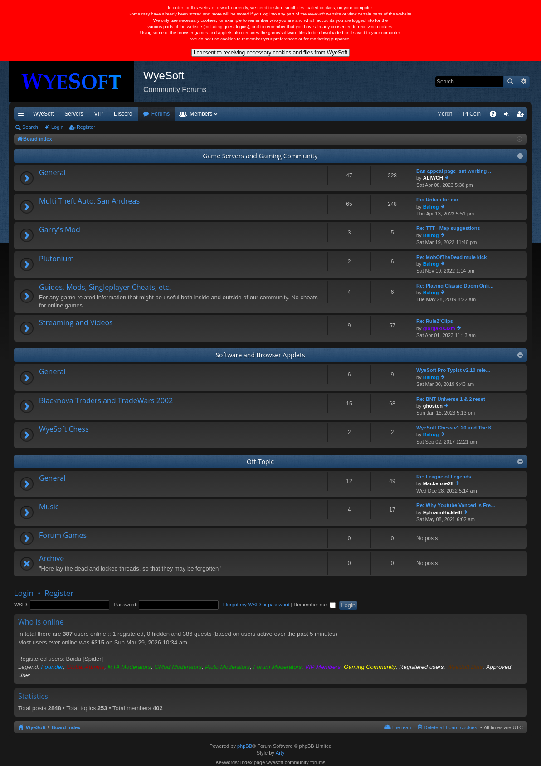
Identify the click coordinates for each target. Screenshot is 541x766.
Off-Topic (260, 461)
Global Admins (85, 667)
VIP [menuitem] (98, 114)
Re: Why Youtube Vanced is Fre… (456, 505)
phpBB (244, 746)
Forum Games (63, 535)
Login (57, 127)
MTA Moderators (129, 667)
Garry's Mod (59, 229)
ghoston (433, 406)
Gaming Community (370, 667)
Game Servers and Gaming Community (260, 155)
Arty (280, 753)
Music (49, 507)
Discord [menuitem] (123, 114)
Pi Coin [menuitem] (472, 114)
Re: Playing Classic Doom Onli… (455, 285)
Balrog (431, 207)
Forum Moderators (277, 667)
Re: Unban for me (437, 199)
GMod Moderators (178, 667)
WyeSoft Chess (64, 429)
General (52, 172)
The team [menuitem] (401, 727)
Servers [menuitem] (73, 114)
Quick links (23, 116)
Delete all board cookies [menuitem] (450, 727)
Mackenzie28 (438, 483)
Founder (52, 667)
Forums (160, 114)
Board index (66, 727)
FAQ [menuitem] (496, 116)
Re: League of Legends (443, 476)
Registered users (421, 667)
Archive (51, 558)
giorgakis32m (439, 328)
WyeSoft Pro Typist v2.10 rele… (453, 370)
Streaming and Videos (76, 322)
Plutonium (56, 258)
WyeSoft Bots (465, 667)
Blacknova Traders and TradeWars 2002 (106, 400)
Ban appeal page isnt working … (454, 171)
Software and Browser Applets (260, 355)
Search (510, 81)
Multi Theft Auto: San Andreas (89, 201)
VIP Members (323, 667)
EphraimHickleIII (442, 512)
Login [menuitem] (508, 116)
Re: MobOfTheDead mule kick (451, 257)
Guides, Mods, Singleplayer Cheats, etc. (105, 287)
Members (201, 114)
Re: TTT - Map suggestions (448, 228)
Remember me (314, 604)
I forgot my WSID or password (256, 604)
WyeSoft (43, 114)
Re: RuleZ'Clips (434, 321)
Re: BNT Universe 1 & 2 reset (450, 399)
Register (86, 127)
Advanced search (523, 81)
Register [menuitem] (522, 116)
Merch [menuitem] (444, 114)
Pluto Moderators (227, 667)
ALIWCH (433, 178)
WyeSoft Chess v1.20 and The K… (456, 427)
